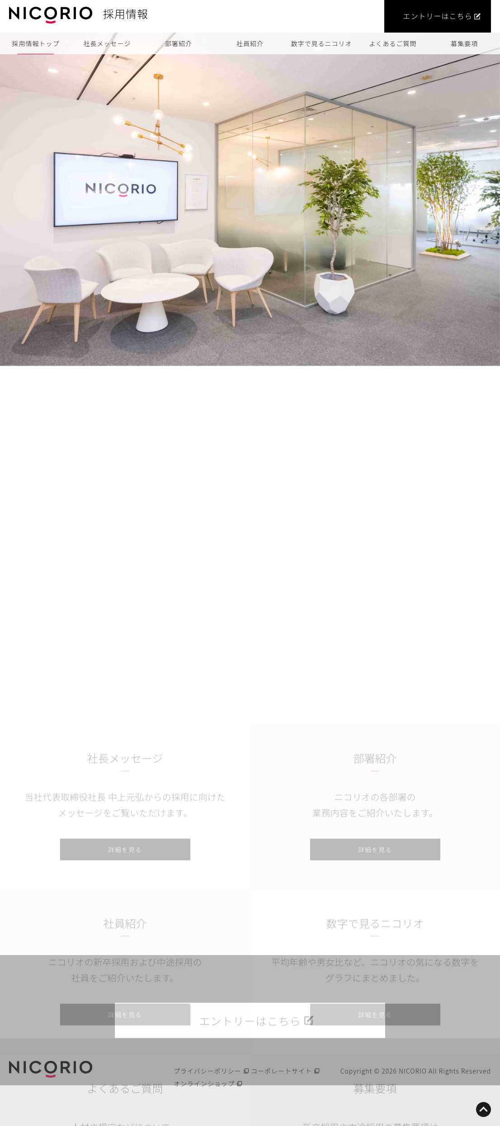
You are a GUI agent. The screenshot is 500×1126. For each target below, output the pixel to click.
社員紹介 (250, 43)
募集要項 (464, 43)
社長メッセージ (107, 43)
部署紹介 (178, 43)
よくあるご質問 (393, 43)
